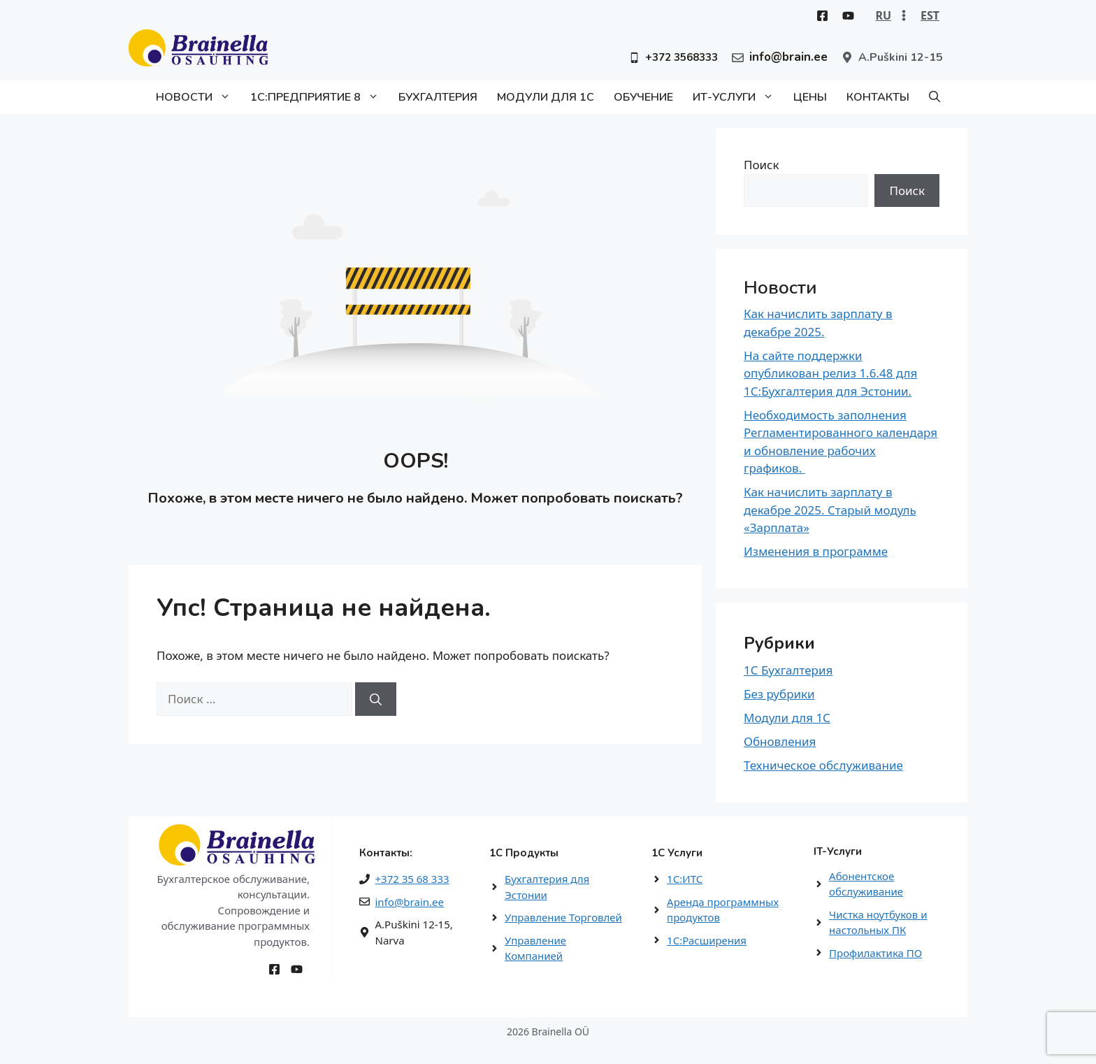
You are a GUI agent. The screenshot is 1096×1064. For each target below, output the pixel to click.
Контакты (877, 97)
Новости (198, 97)
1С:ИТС (684, 879)
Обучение (643, 97)
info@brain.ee (409, 902)
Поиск (761, 165)
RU (883, 15)
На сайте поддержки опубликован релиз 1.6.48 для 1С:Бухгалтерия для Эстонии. (830, 373)
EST (930, 15)
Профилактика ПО (875, 953)
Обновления (780, 741)
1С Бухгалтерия (788, 670)
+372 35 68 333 (412, 879)
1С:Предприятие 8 (319, 97)
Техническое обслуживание (823, 765)
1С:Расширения (707, 940)
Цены (810, 97)
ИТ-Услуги (738, 97)
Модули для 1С (545, 97)
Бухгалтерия (437, 97)
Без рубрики (779, 694)
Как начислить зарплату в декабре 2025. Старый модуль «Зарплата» (830, 509)
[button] (934, 97)
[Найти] (375, 699)
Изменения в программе (816, 551)
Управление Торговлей (563, 917)
